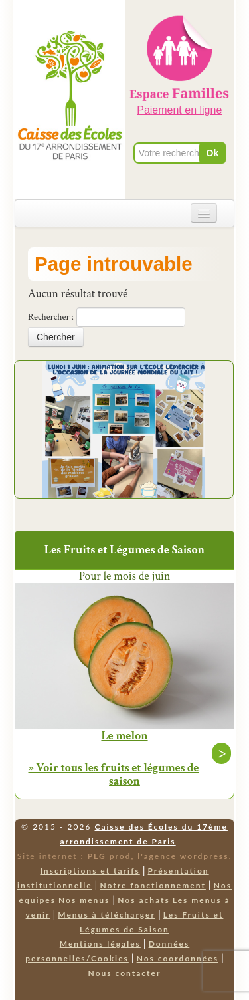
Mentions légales (100, 944)
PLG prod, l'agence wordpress (158, 856)
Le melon (124, 736)
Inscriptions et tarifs (89, 871)
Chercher (56, 337)
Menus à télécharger (106, 915)
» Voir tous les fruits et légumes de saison (114, 774)
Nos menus (84, 900)
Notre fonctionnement (152, 885)
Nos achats (144, 900)
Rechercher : (51, 317)
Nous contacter (124, 973)
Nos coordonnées (177, 958)
